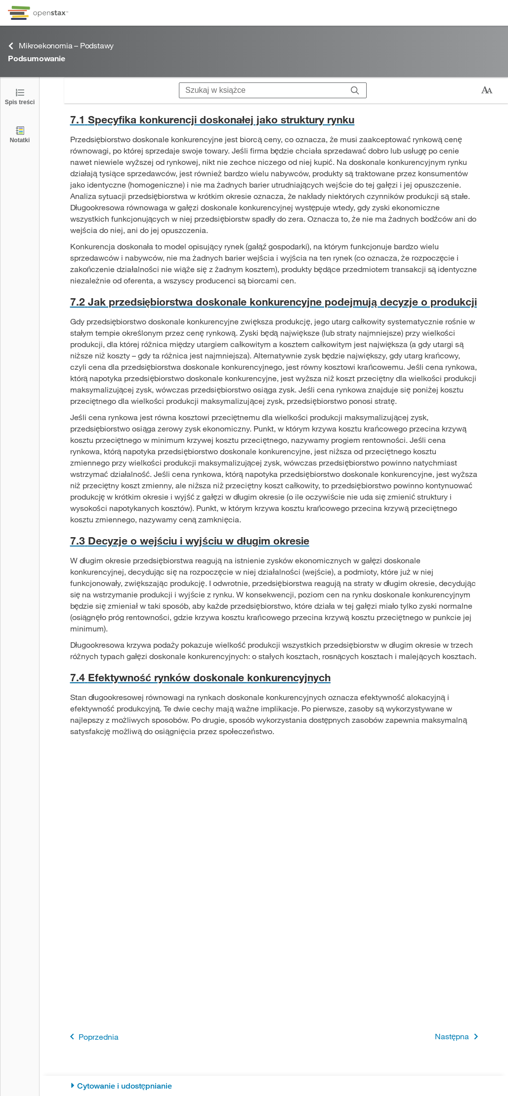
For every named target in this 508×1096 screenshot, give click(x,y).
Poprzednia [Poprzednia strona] (92, 1036)
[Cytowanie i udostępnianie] (274, 1086)
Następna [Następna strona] (458, 1036)
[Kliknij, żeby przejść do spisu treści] (19, 96)
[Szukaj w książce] (261, 90)
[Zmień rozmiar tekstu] (486, 90)
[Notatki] (19, 134)
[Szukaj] (355, 90)
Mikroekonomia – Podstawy (61, 45)
